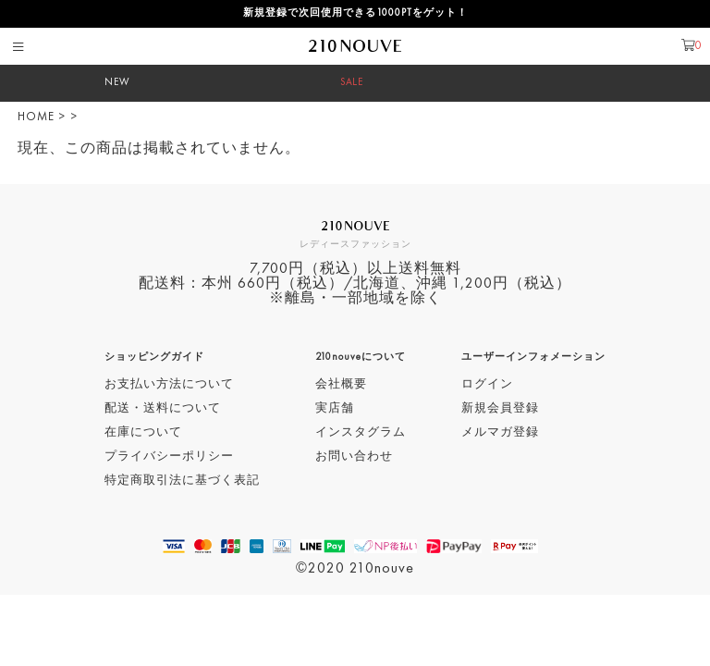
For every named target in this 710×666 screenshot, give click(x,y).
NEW (117, 83)
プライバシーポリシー (169, 456)
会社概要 (341, 384)
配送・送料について (162, 408)
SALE (351, 83)
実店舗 (334, 408)
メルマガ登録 (500, 432)
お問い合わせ (354, 456)
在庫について (143, 432)
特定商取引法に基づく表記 (182, 481)
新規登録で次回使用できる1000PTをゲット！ (355, 13)
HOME (36, 117)
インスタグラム (360, 432)
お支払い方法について (169, 384)
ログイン (487, 384)
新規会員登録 (500, 408)
